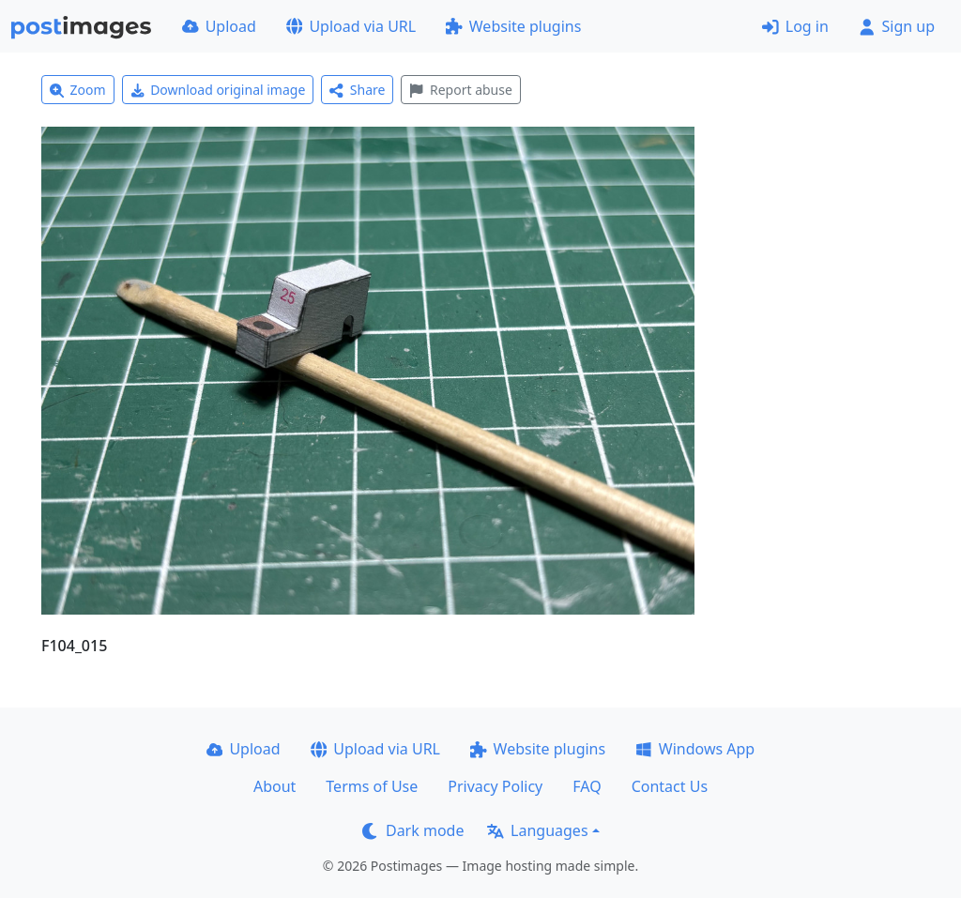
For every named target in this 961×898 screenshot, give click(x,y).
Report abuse (460, 90)
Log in (795, 26)
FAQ (586, 786)
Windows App (695, 748)
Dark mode (413, 830)
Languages (537, 830)
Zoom (78, 90)
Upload (219, 26)
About (274, 786)
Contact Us (670, 786)
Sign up (897, 26)
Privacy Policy (495, 786)
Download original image (218, 90)
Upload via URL (351, 26)
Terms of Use (372, 786)
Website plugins (513, 26)
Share (357, 90)
